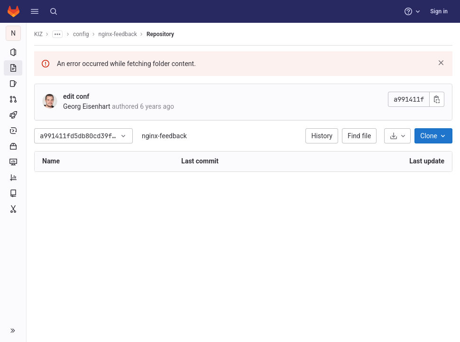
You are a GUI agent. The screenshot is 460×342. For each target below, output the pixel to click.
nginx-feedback (164, 136)
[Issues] (13, 83)
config (81, 34)
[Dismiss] (441, 62)
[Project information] (13, 52)
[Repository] (13, 68)
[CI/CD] (13, 115)
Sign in (439, 11)
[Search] (53, 11)
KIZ (38, 34)
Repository (160, 34)
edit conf (76, 96)
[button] (34, 11)
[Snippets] (13, 209)
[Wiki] (13, 193)
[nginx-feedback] (13, 33)
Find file (359, 136)
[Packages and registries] (13, 146)
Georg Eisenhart (86, 106)
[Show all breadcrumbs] (57, 34)
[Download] (397, 135)
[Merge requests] (13, 99)
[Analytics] (13, 177)
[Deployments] (13, 130)
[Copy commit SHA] (436, 99)
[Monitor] (13, 162)
